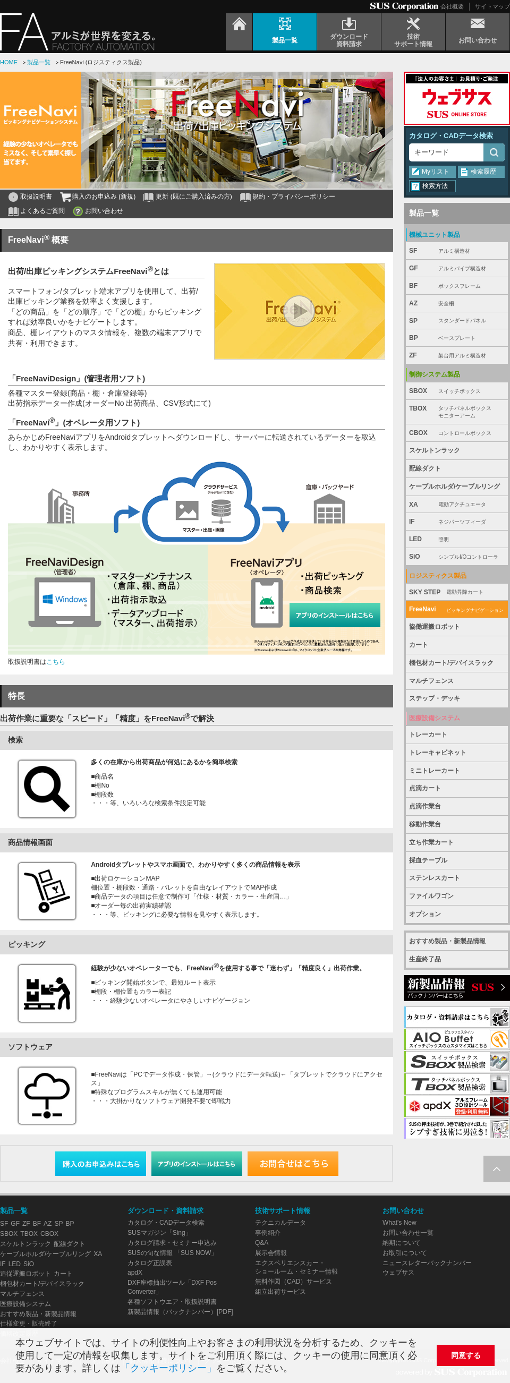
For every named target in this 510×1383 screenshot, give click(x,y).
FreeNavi (457, 609)
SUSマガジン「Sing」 (160, 1232)
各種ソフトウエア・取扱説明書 (172, 1301)
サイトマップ (492, 6)
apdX (135, 1272)
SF (457, 251)
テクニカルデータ (280, 1222)
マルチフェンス (431, 681)
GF (457, 268)
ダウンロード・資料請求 (165, 1211)
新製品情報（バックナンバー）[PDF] (180, 1312)
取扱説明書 (36, 196)
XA (457, 505)
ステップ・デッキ (434, 698)
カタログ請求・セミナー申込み (172, 1243)
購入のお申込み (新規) (103, 196)
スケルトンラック (434, 450)
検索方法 (435, 186)
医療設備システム (25, 1304)
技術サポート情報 (282, 1211)
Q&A (261, 1243)
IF (457, 522)
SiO (457, 557)
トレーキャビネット (437, 752)
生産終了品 (425, 959)
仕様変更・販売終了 (28, 1323)
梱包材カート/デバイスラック (451, 663)
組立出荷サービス (280, 1291)
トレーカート (428, 734)
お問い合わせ (104, 211)
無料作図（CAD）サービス (293, 1281)
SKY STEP (457, 592)
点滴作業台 (425, 806)
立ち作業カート (431, 842)
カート (418, 644)
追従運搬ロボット (25, 1273)
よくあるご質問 (42, 211)
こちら (55, 661)
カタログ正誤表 (150, 1263)
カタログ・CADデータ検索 (451, 136)
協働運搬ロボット (434, 626)
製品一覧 (38, 62)
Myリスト (435, 171)
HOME (9, 62)
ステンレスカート (434, 878)
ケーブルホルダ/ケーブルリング (454, 486)
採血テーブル (428, 860)
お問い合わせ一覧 (408, 1232)
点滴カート (425, 788)
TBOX (457, 412)
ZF (457, 356)
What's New (399, 1222)
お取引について (404, 1253)
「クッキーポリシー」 (168, 1368)
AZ (457, 304)
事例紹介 (267, 1232)
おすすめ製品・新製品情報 (447, 941)
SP (457, 321)
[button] (297, 1369)
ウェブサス (398, 1272)
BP (457, 338)
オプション (425, 914)
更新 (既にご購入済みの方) (194, 196)
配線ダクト (425, 468)
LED (457, 539)
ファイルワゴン (431, 896)
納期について (401, 1243)
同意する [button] (466, 1355)
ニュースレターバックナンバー (427, 1263)
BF (457, 286)
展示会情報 (271, 1253)
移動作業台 (425, 824)
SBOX (457, 391)
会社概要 (452, 6)
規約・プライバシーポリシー (293, 196)
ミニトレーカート (434, 770)
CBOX (457, 433)
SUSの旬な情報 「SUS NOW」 (172, 1253)
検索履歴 (483, 171)
